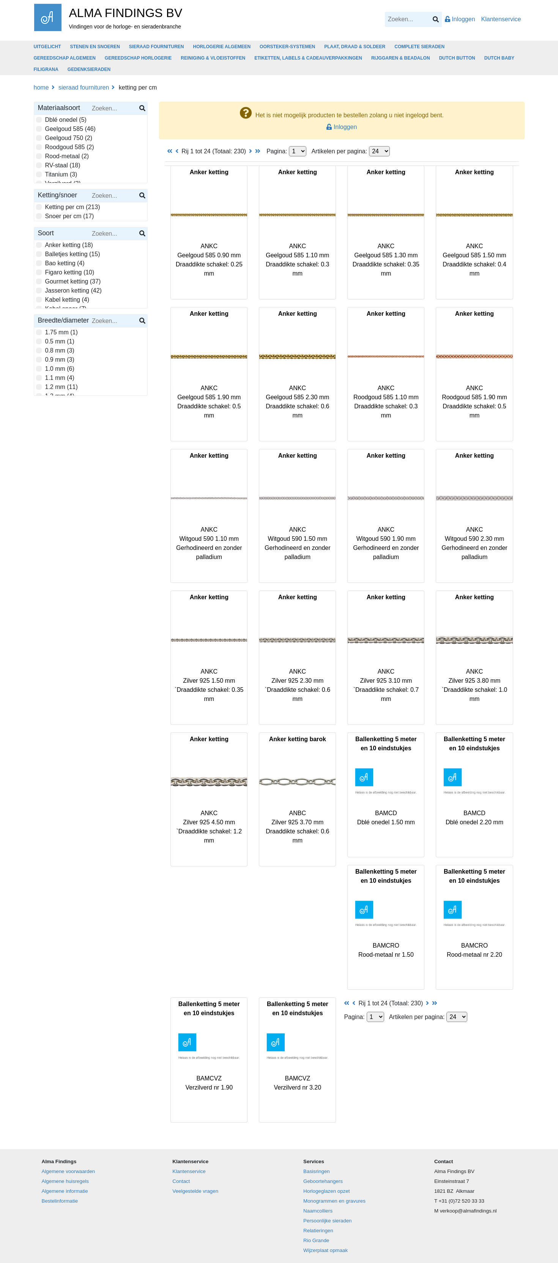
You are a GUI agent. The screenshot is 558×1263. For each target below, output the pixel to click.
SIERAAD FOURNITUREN (156, 46)
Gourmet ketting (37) (71, 281)
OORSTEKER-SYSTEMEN (287, 46)
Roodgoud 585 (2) (67, 146)
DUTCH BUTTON (457, 58)
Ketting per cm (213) (70, 206)
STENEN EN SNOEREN (95, 46)
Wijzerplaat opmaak (325, 1250)
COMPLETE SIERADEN (419, 46)
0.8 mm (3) (57, 350)
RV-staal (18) (60, 165)
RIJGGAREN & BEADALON (400, 58)
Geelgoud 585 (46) (68, 128)
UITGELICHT (47, 46)
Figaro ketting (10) (67, 272)
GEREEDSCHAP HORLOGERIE (138, 58)
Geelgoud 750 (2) (67, 137)
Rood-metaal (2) (65, 155)
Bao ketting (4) (63, 262)
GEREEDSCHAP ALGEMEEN (65, 58)
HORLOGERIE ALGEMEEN (222, 46)
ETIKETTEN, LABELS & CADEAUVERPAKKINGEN (308, 58)
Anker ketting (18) (67, 244)
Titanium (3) (59, 174)
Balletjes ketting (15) (70, 253)
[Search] (413, 19)
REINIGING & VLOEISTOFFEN (213, 58)
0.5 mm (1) (57, 341)
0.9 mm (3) (57, 359)
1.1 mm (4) (57, 377)
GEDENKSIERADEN (89, 69)
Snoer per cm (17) (67, 215)
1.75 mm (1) (59, 331)
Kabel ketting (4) (65, 299)
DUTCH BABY (499, 58)
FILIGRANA (46, 69)
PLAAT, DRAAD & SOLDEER (354, 46)
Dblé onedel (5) (63, 119)
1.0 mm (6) (57, 368)
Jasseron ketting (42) (71, 290)
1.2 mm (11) (59, 386)
